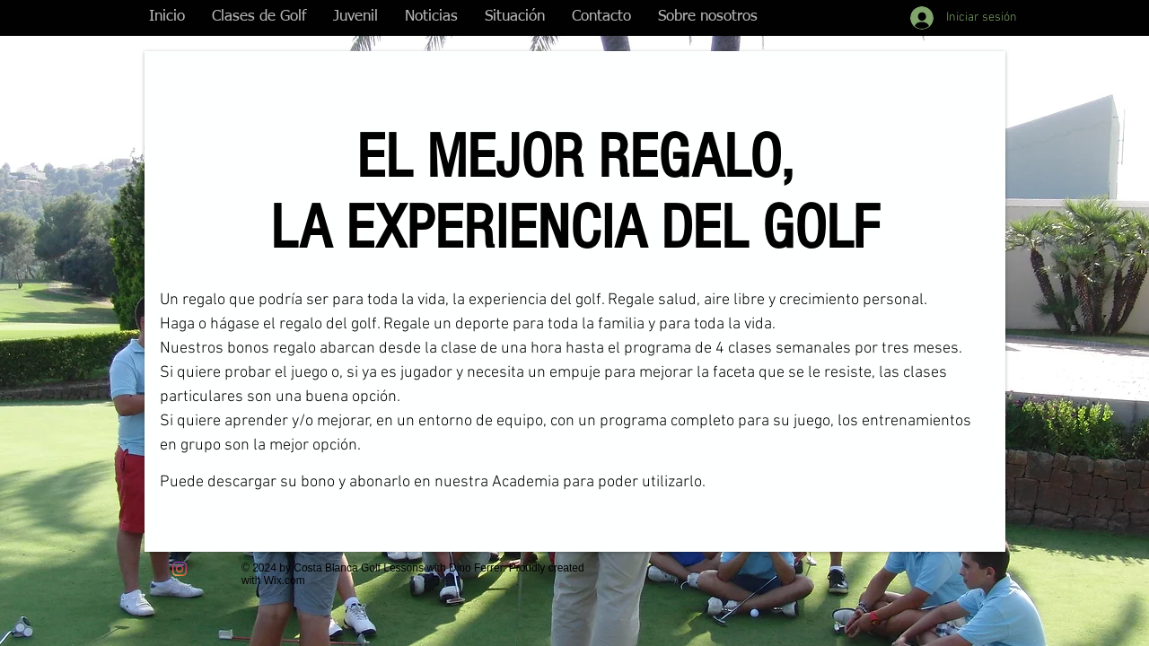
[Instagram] (179, 569)
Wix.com (284, 580)
